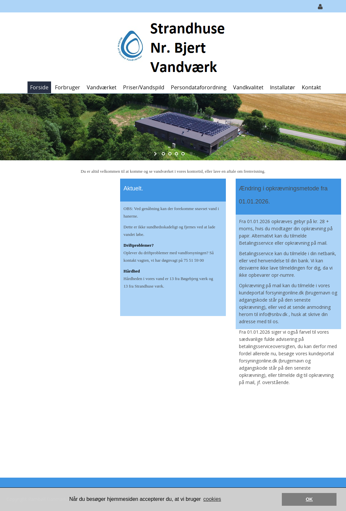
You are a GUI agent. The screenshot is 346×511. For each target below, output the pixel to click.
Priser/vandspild (143, 87)
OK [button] (309, 499)
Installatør (282, 87)
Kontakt (311, 87)
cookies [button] (212, 499)
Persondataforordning (199, 87)
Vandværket (102, 87)
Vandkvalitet (248, 87)
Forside (39, 87)
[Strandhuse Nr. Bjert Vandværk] (170, 46)
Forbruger (67, 87)
